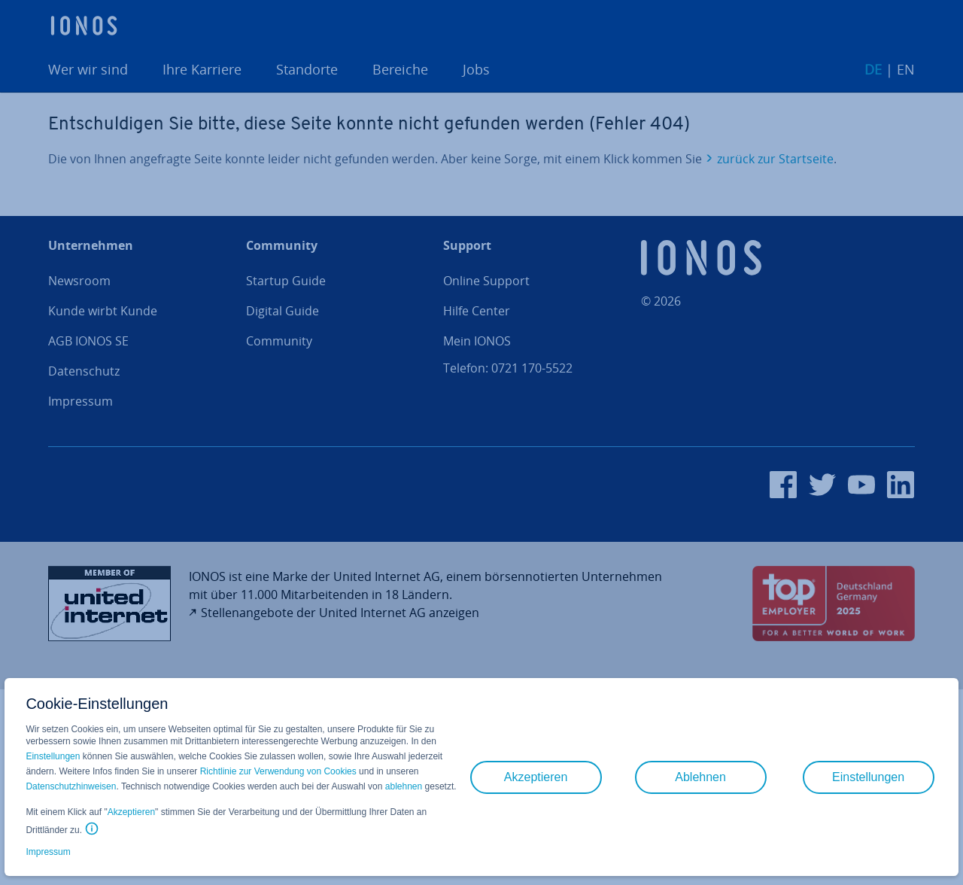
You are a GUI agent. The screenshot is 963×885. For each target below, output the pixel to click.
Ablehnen (700, 777)
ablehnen (403, 786)
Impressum (48, 852)
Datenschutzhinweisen (71, 786)
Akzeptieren (131, 812)
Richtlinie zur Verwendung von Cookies (278, 771)
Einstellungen (53, 756)
